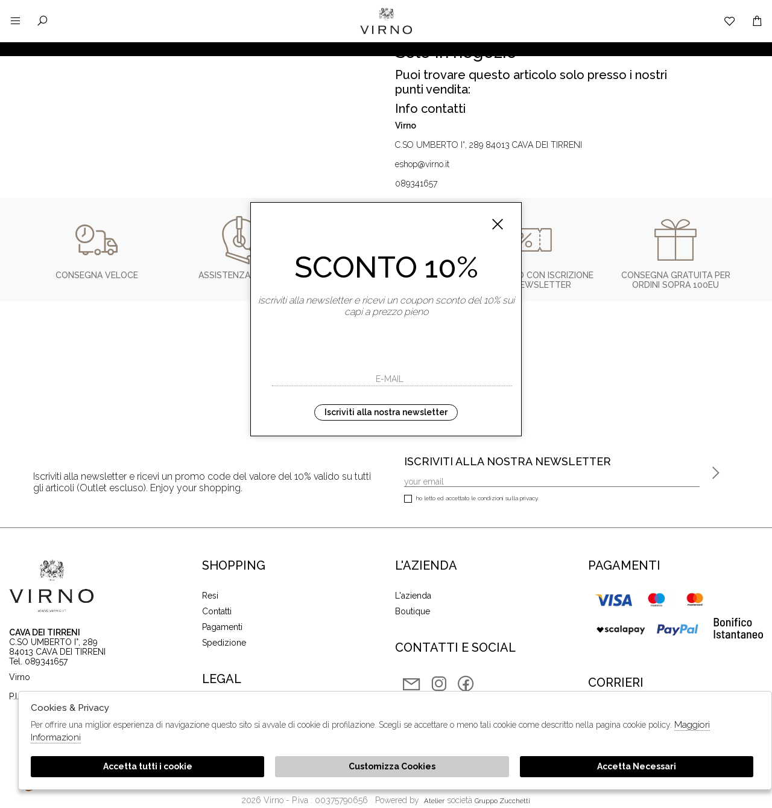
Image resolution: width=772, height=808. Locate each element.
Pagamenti (222, 627)
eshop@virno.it (422, 164)
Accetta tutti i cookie (147, 766)
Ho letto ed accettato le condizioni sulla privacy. (471, 499)
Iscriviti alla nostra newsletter (386, 412)
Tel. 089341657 (38, 661)
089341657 (416, 183)
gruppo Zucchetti (502, 801)
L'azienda (413, 595)
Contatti (217, 611)
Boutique (412, 611)
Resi (210, 595)
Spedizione (224, 642)
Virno (386, 33)
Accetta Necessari (636, 766)
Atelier (434, 801)
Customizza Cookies (392, 766)
